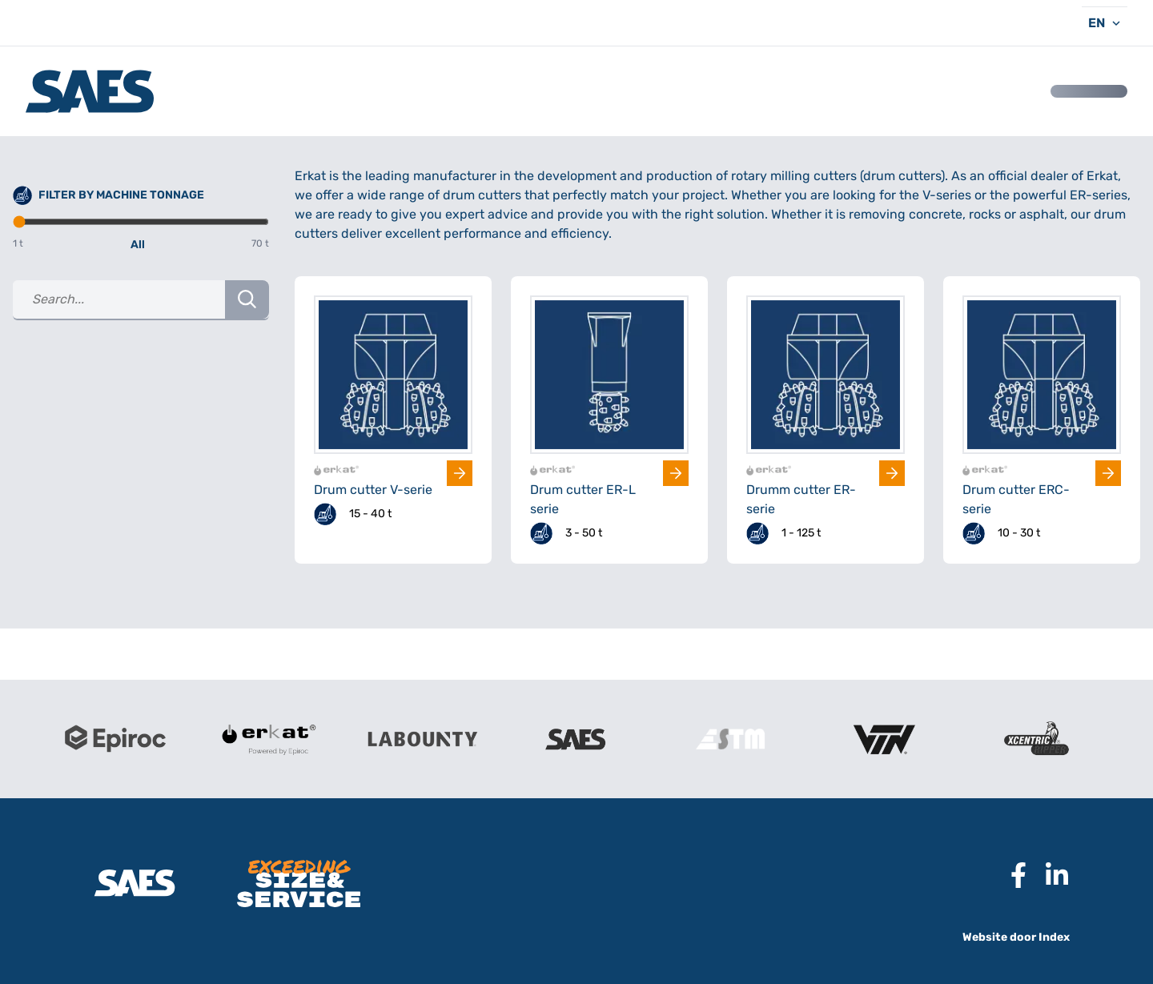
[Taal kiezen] (1104, 22)
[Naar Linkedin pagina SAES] (1050, 875)
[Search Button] (247, 299)
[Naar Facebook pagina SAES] (1012, 875)
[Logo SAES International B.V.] (90, 91)
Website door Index (1016, 937)
